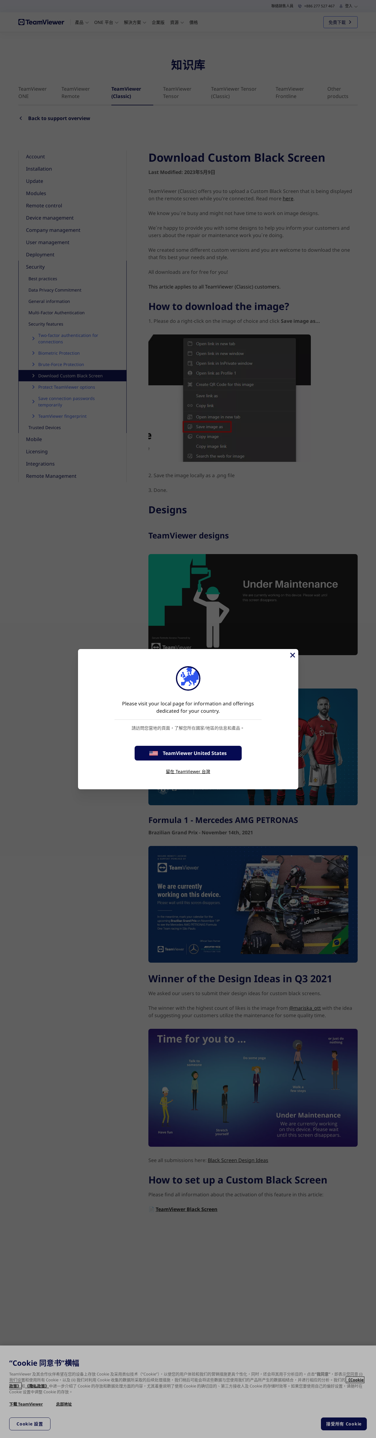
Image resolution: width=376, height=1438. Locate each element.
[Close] (292, 655)
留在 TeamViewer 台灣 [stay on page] (188, 771)
